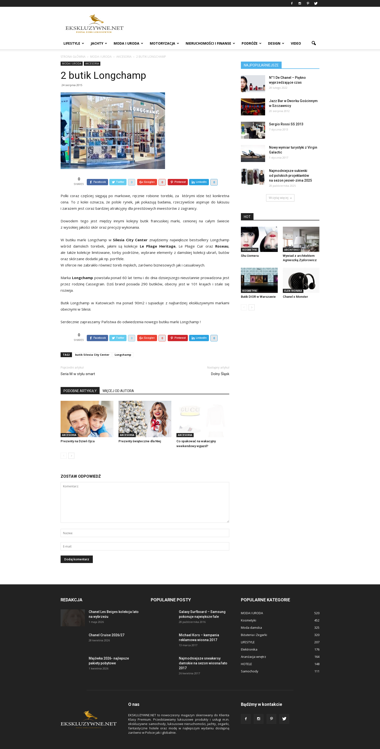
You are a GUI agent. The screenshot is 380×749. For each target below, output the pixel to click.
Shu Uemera (250, 256)
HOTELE (246, 653)
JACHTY (99, 43)
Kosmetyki (249, 249)
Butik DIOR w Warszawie (258, 296)
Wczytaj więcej (280, 198)
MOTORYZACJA (164, 43)
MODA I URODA (128, 43)
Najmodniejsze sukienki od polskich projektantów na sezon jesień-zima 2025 (290, 175)
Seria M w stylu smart (78, 363)
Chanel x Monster (295, 296)
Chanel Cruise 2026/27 (106, 624)
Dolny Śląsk (220, 363)
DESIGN (276, 43)
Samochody (249, 660)
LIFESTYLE (73, 43)
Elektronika (293, 290)
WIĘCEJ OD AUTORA (118, 380)
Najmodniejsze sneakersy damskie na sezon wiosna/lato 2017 (203, 652)
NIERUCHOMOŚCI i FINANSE (210, 43)
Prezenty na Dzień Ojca (78, 430)
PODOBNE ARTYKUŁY (80, 380)
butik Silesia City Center (92, 343)
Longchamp (123, 343)
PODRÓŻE (251, 43)
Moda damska (251, 616)
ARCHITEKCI (291, 249)
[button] (313, 43)
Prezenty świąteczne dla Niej (140, 430)
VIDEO (296, 43)
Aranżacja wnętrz (253, 645)
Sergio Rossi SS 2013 (286, 124)
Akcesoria (92, 63)
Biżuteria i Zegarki (254, 623)
